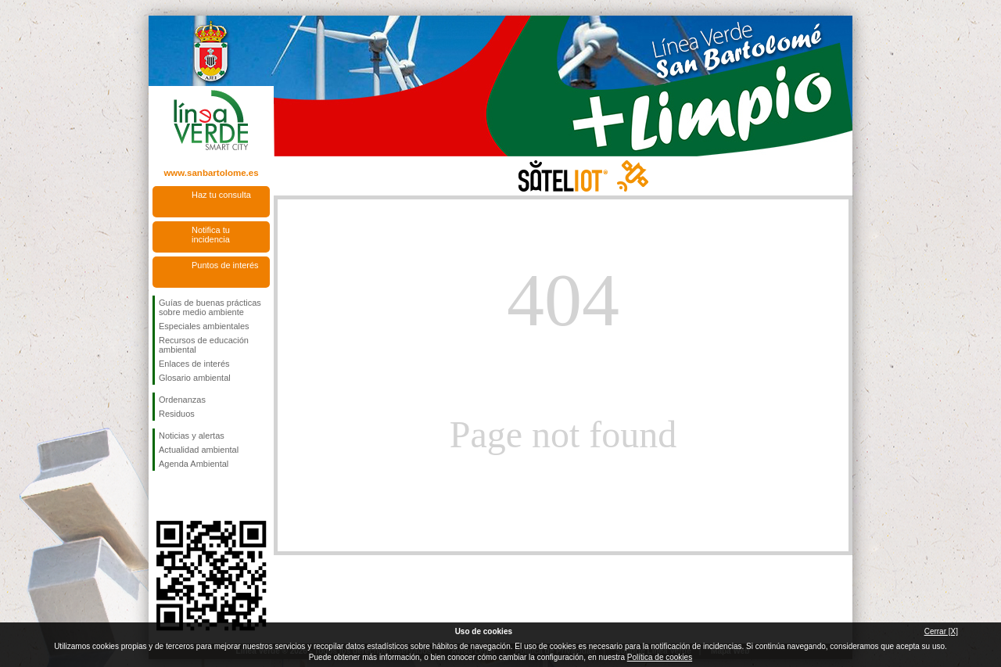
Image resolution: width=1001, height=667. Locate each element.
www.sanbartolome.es (210, 173)
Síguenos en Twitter (187, 495)
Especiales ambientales (204, 326)
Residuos (177, 413)
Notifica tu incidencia (211, 234)
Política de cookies (659, 657)
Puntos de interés (225, 265)
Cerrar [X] (941, 631)
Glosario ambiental (195, 377)
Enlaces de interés (194, 363)
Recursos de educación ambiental (204, 344)
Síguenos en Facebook (161, 495)
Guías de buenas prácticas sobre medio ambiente (210, 307)
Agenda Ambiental (193, 463)
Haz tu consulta (221, 194)
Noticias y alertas (191, 435)
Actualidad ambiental (199, 449)
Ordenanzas (182, 399)
